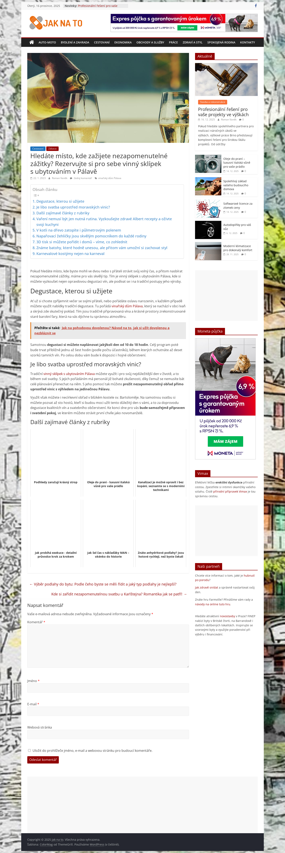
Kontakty (247, 42)
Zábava (52, 148)
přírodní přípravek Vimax (230, 491)
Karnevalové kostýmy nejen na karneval (70, 253)
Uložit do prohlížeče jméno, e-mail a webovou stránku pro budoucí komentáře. (92, 750)
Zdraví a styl (193, 42)
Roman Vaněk (60, 178)
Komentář (36, 622)
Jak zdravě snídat (206, 587)
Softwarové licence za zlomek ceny (237, 206)
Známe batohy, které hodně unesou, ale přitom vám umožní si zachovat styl (101, 247)
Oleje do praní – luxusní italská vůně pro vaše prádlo (236, 162)
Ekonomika (123, 42)
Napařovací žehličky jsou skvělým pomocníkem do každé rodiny (91, 236)
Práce (173, 42)
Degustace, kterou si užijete (60, 201)
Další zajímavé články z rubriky (62, 213)
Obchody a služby (150, 42)
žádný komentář (81, 178)
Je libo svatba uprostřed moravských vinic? (73, 207)
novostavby (227, 616)
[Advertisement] (226, 295)
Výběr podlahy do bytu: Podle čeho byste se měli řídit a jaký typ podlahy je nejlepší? (102, 584)
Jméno (33, 681)
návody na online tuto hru (212, 604)
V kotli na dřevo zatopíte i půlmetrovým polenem (78, 230)
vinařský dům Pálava (109, 178)
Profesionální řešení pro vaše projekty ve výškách (97, 8)
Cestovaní (102, 42)
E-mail (33, 704)
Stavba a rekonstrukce (212, 102)
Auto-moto (47, 42)
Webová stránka (39, 727)
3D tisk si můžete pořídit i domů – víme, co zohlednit (81, 241)
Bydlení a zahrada (75, 42)
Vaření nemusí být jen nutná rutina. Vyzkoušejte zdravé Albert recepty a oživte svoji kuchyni (104, 221)
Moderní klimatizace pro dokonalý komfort (237, 248)
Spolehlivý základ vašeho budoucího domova (235, 185)
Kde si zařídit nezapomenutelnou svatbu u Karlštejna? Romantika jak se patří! (119, 594)
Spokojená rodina (221, 42)
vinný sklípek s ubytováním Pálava (69, 374)
